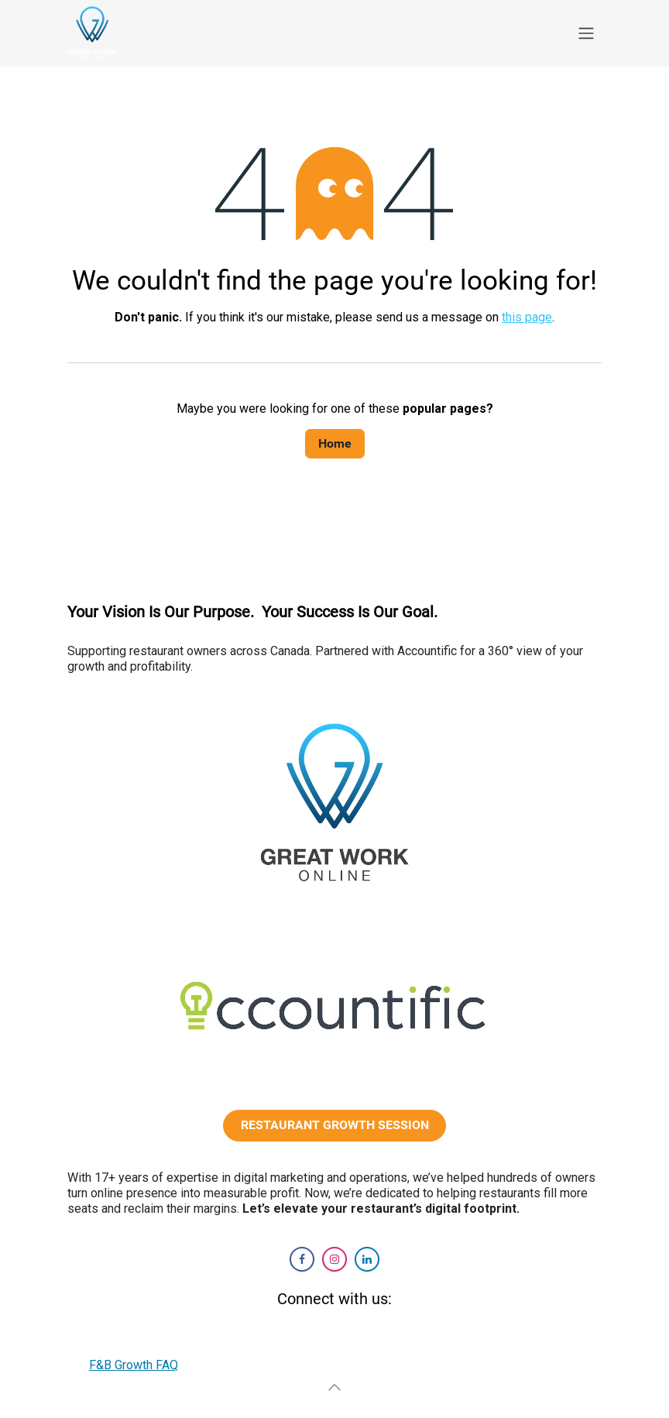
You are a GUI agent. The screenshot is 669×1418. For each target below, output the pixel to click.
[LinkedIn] (367, 1259)
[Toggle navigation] (586, 34)
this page (527, 317)
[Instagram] (334, 1259)
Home (335, 443)
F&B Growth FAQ (133, 1365)
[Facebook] (302, 1259)
